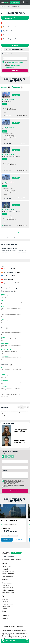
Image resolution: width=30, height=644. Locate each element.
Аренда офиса (6, 566)
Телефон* (4, 464)
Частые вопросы (7, 606)
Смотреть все (19, 539)
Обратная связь (7, 115)
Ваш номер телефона (6, 55)
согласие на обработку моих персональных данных (13, 480)
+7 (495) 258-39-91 (22, 115)
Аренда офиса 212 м (8, 154)
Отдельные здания (8, 576)
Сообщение (4, 470)
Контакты (5, 618)
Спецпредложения (8, 604)
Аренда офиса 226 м (8, 182)
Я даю (14, 486)
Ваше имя (4, 459)
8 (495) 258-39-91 (19, 431)
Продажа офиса (7, 583)
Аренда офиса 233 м (8, 209)
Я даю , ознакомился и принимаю (15, 65)
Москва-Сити (6, 569)
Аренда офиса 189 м (8, 99)
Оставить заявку (7, 539)
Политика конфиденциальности (11, 629)
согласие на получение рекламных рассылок (14, 486)
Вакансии (5, 609)
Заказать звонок (15, 70)
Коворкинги (6, 601)
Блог (3, 613)
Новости (4, 611)
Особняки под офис (8, 574)
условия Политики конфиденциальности (11, 483)
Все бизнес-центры (8, 571)
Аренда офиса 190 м (8, 127)
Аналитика (5, 616)
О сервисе (5, 599)
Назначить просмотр (15, 490)
